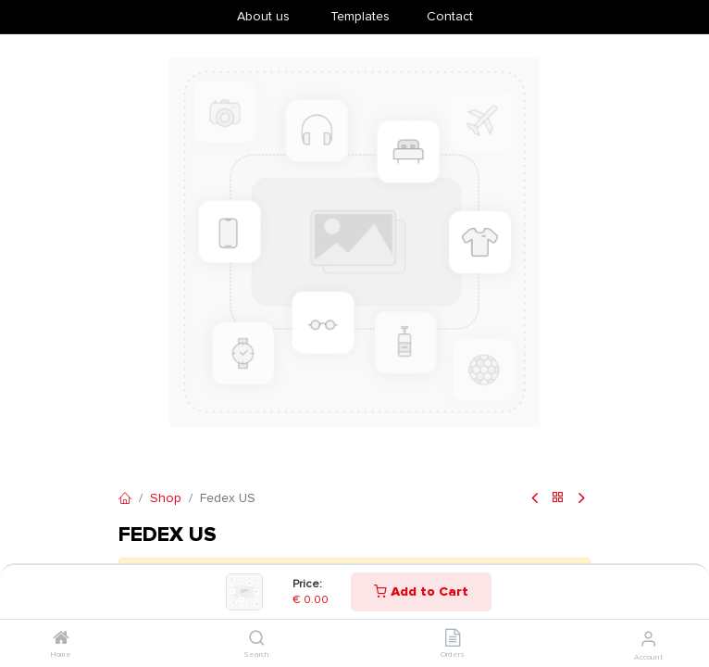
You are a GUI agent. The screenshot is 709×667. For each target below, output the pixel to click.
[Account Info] (648, 639)
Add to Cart (421, 591)
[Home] (61, 640)
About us (263, 16)
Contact (450, 16)
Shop (165, 498)
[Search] (257, 640)
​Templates (360, 16)
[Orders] (452, 640)
